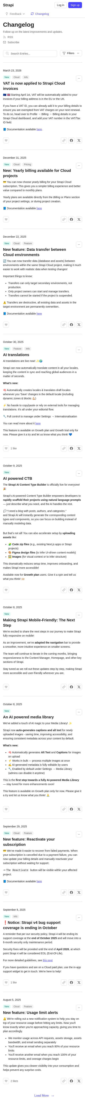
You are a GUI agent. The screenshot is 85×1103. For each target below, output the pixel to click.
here (39, 129)
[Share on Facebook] (71, 140)
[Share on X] (79, 140)
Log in (60, 5)
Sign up (75, 5)
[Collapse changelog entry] (79, 78)
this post (48, 960)
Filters (71, 53)
